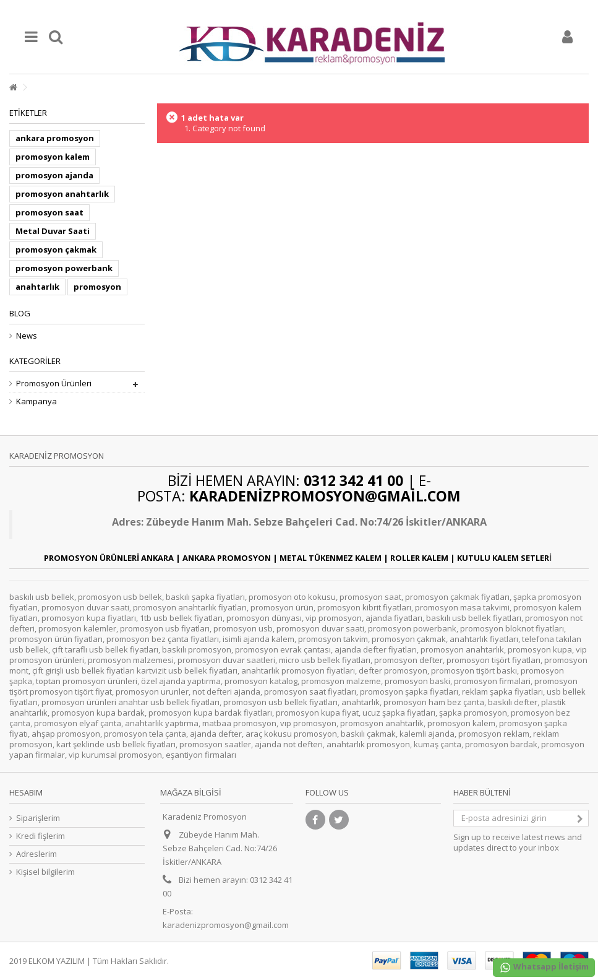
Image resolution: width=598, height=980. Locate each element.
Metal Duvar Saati (52, 230)
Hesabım (26, 792)
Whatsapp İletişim (544, 967)
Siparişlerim (38, 818)
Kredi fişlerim (40, 836)
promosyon (97, 286)
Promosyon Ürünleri (54, 383)
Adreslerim (36, 854)
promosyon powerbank (64, 268)
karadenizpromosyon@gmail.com (226, 924)
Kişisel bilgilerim (45, 872)
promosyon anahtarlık (62, 193)
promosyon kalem (52, 156)
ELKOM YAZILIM (56, 960)
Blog (19, 313)
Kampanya (36, 401)
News (26, 336)
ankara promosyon (54, 138)
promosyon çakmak (55, 249)
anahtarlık (37, 286)
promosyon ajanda (54, 175)
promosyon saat (49, 212)
